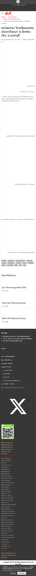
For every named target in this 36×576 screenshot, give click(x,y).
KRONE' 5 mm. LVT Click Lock (7, 524)
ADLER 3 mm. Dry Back (6, 460)
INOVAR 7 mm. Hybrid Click (6, 495)
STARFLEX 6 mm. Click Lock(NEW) (8, 504)
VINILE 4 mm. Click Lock (6, 528)
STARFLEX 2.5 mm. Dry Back (7, 500)
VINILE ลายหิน (4, 533)
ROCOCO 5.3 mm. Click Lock (7, 478)
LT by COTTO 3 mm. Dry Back (7, 535)
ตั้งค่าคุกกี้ (13, 573)
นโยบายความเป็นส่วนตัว (7, 570)
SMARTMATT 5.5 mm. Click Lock (8, 511)
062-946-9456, (5, 374)
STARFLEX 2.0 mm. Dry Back (7, 498)
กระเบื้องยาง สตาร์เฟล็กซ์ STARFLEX (8, 555)
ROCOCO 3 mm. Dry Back (6, 476)
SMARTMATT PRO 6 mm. (6, 509)
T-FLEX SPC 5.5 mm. (5, 546)
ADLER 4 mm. (4, 462)
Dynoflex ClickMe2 (5, 489)
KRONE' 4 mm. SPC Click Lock (7, 520)
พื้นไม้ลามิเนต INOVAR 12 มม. (7, 449)
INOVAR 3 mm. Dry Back (6, 491)
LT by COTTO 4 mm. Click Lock (7, 537)
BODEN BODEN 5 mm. (5, 471)
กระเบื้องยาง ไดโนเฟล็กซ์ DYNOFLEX (8, 553)
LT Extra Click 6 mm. (5, 541)
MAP (12, 5)
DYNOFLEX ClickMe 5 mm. (6, 484)
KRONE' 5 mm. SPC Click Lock (7, 522)
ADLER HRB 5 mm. (5, 467)
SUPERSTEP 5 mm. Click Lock (7, 515)
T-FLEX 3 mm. (4, 544)
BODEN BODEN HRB (5, 473)
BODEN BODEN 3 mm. (5, 469)
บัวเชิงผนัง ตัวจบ (4, 453)
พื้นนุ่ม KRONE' (4, 557)
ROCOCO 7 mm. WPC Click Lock (7, 482)
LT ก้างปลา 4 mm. (4, 539)
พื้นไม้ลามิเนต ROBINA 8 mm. (7, 442)
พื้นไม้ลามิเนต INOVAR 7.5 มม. (7, 445)
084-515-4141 (8, 370)
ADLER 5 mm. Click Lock (6, 465)
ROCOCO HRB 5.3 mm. (5, 480)
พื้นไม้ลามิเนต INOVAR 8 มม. (6, 447)
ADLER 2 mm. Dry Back (6, 458)
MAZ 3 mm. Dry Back (5, 506)
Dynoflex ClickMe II (5, 487)
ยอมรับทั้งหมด (21, 573)
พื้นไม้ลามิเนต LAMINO (5, 451)
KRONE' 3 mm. (4, 517)
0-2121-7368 (6, 377)
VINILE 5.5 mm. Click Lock (6, 531)
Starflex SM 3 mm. (5, 502)
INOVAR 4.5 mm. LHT (5, 493)
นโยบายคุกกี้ (19, 570)
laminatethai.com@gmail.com (13, 380)
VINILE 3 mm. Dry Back (6, 526)
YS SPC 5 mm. (4, 548)
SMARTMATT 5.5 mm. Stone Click (8, 513)
